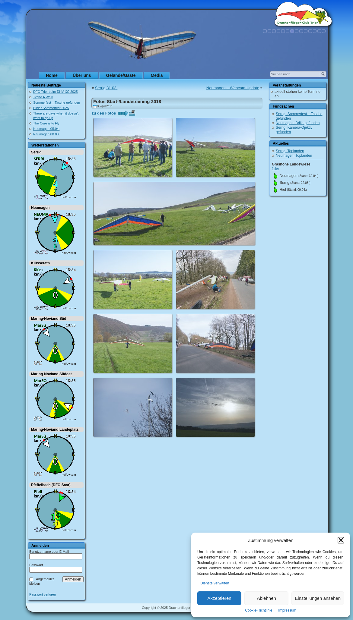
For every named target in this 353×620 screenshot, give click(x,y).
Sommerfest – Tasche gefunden (56, 102)
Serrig (36, 152)
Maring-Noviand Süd (48, 318)
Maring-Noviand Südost (51, 374)
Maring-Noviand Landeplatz (54, 429)
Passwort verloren (42, 594)
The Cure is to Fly (46, 123)
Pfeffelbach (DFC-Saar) (51, 485)
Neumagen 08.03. (46, 134)
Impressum (287, 610)
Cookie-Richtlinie (258, 610)
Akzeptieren (219, 598)
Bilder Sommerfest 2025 (51, 108)
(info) (275, 168)
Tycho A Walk (43, 97)
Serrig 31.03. (106, 88)
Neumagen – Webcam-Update (232, 88)
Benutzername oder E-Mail (49, 551)
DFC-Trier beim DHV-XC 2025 (55, 91)
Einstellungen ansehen (318, 598)
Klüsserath (40, 263)
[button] (341, 540)
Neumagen (40, 208)
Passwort (36, 565)
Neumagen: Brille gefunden (298, 123)
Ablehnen (266, 598)
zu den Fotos (104, 113)
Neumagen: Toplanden (294, 155)
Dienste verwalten (214, 583)
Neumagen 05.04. (46, 129)
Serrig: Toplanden (290, 151)
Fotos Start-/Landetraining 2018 (127, 101)
